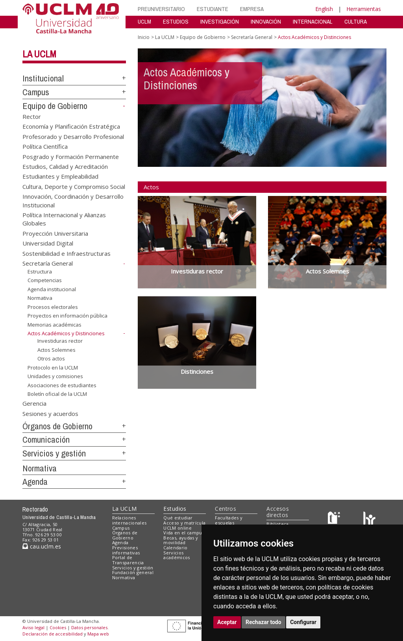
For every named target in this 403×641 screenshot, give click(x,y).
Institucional (43, 78)
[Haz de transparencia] (335, 519)
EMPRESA (252, 9)
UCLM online (177, 528)
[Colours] (369, 519)
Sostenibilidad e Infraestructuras (66, 253)
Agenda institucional (52, 289)
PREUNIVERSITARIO (161, 9)
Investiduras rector (60, 340)
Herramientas (363, 9)
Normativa (40, 297)
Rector (31, 116)
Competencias (45, 280)
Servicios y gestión (54, 453)
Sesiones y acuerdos (50, 413)
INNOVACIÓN (266, 21)
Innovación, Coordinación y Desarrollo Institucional (73, 200)
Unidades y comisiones (55, 376)
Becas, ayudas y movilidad (180, 540)
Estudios (174, 508)
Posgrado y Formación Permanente (70, 156)
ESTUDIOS (176, 21)
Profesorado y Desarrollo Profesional (73, 136)
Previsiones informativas (126, 550)
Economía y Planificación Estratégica (71, 126)
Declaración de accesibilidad (52, 634)
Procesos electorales (53, 306)
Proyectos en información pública (67, 315)
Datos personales (89, 627)
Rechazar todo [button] (263, 622)
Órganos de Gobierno (57, 426)
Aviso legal (33, 627)
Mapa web (98, 634)
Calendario (175, 547)
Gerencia (34, 403)
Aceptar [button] (227, 622)
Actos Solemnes (56, 349)
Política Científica (45, 146)
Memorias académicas (54, 324)
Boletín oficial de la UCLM (57, 393)
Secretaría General (47, 263)
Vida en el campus (183, 533)
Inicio (144, 37)
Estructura (40, 271)
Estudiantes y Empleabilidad (60, 176)
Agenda (35, 482)
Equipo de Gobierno (54, 106)
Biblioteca (277, 524)
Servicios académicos (176, 555)
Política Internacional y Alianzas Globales (64, 219)
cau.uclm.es (41, 546)
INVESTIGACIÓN (219, 21)
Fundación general (133, 572)
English (324, 9)
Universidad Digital (47, 243)
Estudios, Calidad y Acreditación (65, 166)
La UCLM (39, 54)
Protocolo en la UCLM (53, 367)
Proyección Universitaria (55, 233)
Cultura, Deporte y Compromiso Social (73, 186)
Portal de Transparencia (128, 559)
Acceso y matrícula (184, 523)
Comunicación (46, 439)
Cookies (58, 627)
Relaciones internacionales (129, 520)
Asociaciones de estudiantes (62, 385)
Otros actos (51, 358)
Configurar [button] (303, 622)
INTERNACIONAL (313, 21)
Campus (35, 92)
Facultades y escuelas (228, 520)
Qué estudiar (177, 518)
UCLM (144, 21)
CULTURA (355, 21)
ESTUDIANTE (212, 9)
